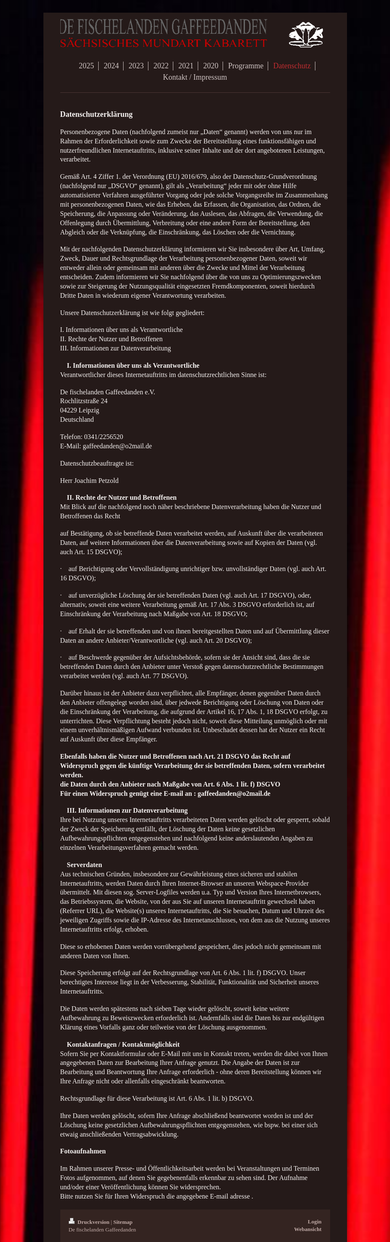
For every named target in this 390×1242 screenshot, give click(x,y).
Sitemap (123, 1222)
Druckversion (90, 1222)
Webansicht (307, 1229)
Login (315, 1221)
